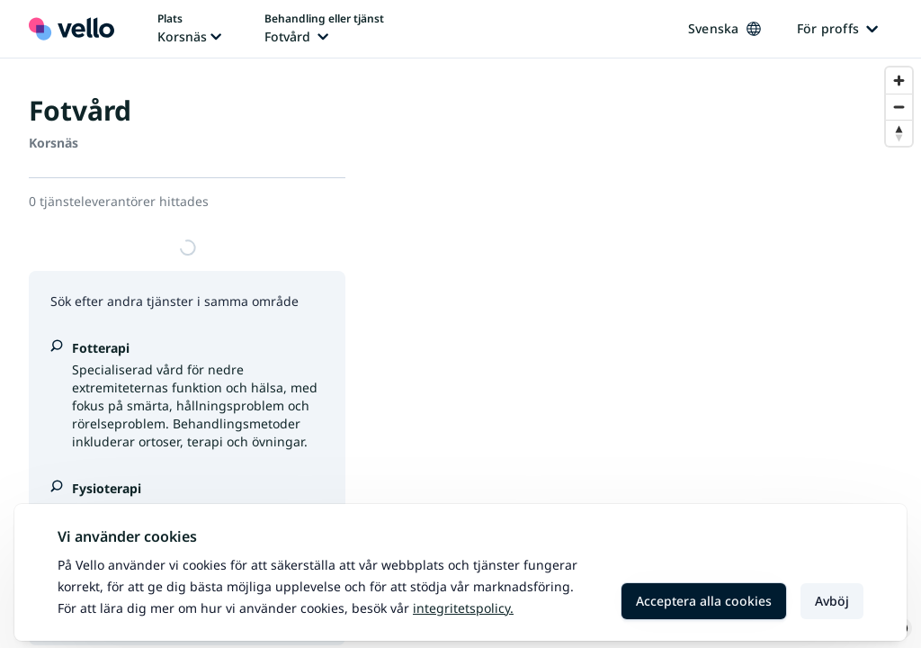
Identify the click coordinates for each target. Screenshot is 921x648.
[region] (647, 353)
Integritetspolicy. (463, 607)
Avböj (832, 600)
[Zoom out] (899, 107)
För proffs (838, 28)
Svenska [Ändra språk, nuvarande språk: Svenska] (724, 28)
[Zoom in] (899, 81)
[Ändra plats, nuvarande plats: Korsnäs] (189, 28)
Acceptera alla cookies (704, 600)
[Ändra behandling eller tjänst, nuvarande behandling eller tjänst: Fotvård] (324, 28)
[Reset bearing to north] (899, 133)
